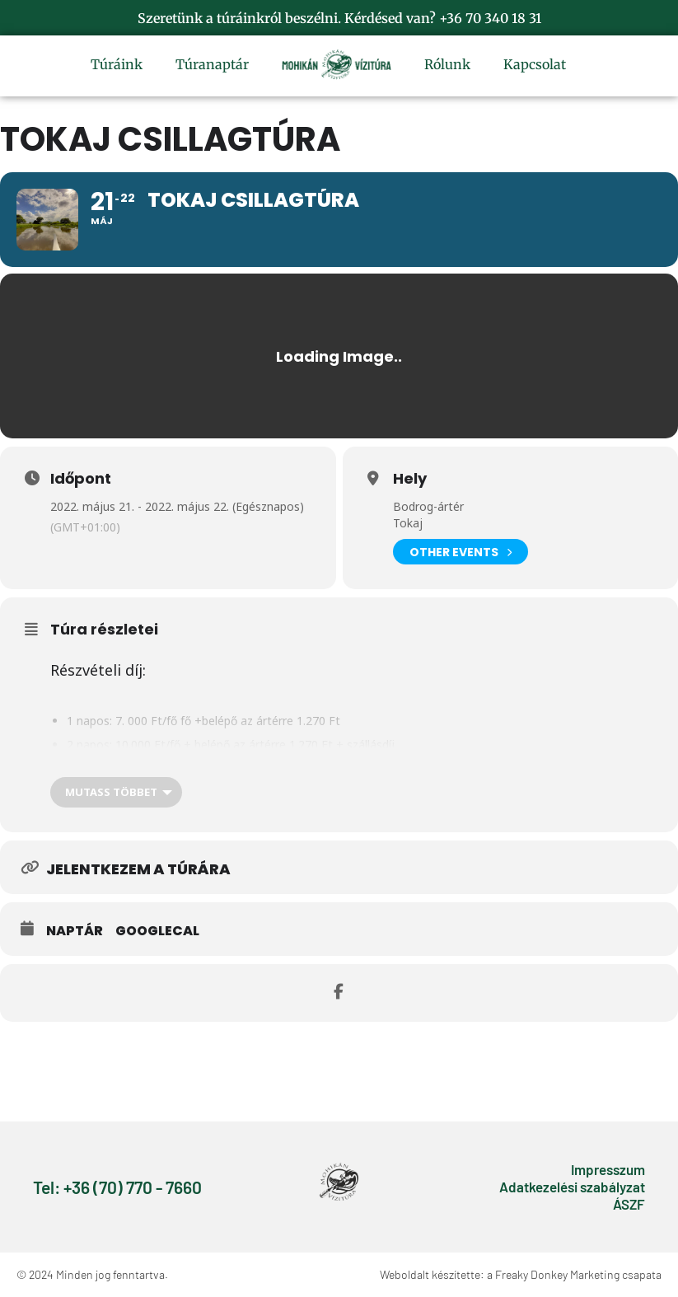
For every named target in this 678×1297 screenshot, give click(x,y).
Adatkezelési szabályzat (572, 1186)
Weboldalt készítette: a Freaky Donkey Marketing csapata (521, 1274)
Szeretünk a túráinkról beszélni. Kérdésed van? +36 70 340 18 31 (339, 18)
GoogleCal (157, 931)
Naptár (74, 931)
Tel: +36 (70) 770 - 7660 (117, 1187)
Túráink (117, 64)
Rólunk (447, 64)
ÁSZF (629, 1204)
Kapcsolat (534, 64)
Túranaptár (212, 64)
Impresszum (608, 1169)
